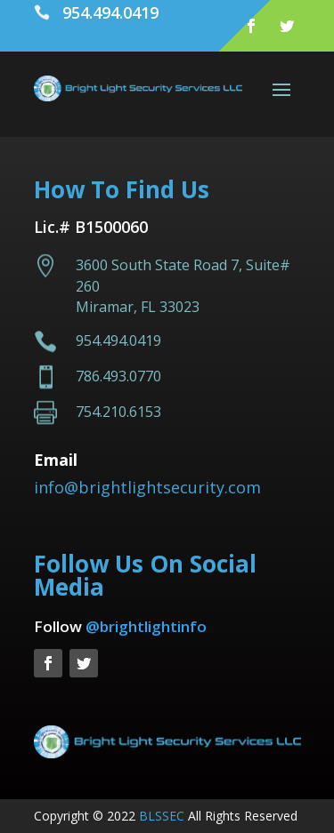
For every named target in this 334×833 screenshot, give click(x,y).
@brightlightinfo (146, 626)
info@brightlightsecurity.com (147, 487)
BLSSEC (161, 815)
